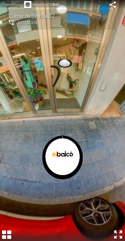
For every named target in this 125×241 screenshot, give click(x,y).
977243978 (28, 22)
